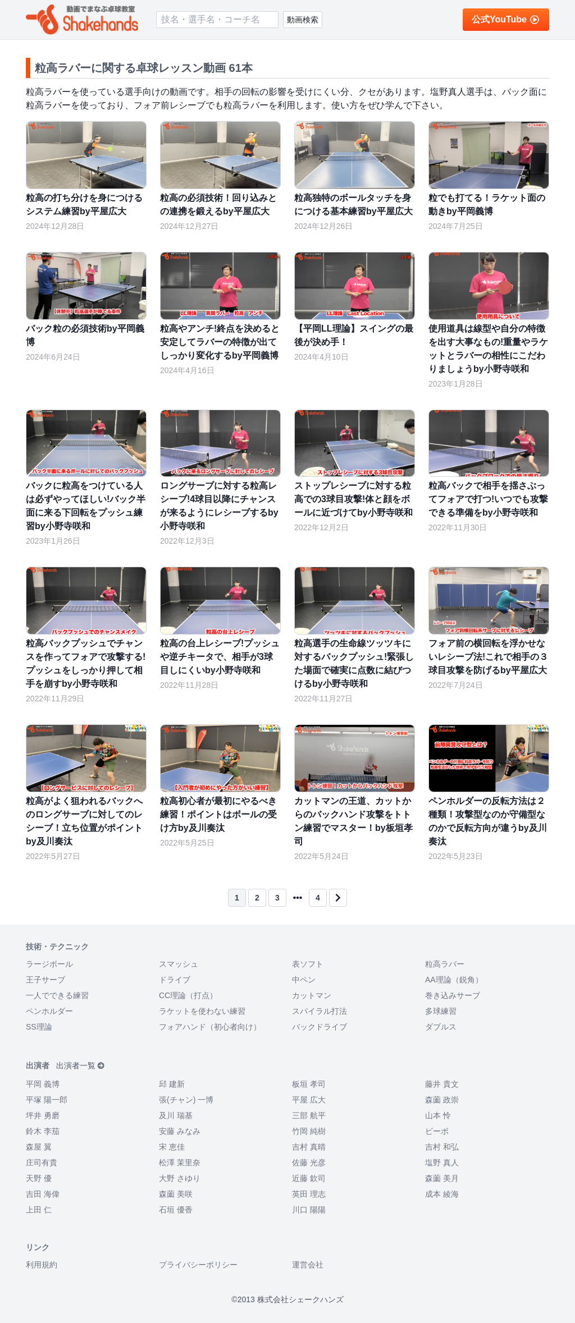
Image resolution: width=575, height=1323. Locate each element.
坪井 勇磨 (43, 1115)
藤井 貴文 (442, 1083)
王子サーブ (45, 979)
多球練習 (441, 1011)
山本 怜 (438, 1115)
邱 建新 (172, 1083)
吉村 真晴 (309, 1146)
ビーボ (437, 1131)
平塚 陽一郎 (46, 1099)
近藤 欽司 (309, 1178)
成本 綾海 (442, 1193)
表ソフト (307, 963)
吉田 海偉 (43, 1193)
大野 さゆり (179, 1178)
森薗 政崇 (442, 1099)
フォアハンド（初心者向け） (210, 1026)
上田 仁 (39, 1209)
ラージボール (49, 963)
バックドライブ (319, 1026)
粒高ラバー (444, 963)
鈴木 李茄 (43, 1131)
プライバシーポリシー (198, 1264)
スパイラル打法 (319, 1011)
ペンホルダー (49, 1011)
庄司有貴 (41, 1162)
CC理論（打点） (188, 995)
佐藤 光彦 (309, 1162)
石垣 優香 (176, 1209)
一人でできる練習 (57, 995)
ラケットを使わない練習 (202, 1011)
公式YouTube (506, 19)
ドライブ (174, 979)
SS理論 (39, 1026)
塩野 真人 (442, 1162)
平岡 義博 (43, 1083)
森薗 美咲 (176, 1193)
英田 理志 (309, 1193)
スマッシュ (178, 963)
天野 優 (39, 1178)
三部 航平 (309, 1115)
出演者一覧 (80, 1065)
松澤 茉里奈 (179, 1162)
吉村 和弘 (442, 1146)
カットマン (311, 995)
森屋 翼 (39, 1146)
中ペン (304, 979)
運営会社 (307, 1264)
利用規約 (41, 1264)
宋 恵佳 (172, 1146)
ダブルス (441, 1026)
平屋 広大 (309, 1099)
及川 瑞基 (176, 1115)
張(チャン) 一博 (186, 1099)
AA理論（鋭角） (454, 979)
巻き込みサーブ (452, 995)
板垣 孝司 (309, 1083)
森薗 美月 (442, 1178)
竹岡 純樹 (309, 1131)
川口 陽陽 (309, 1209)
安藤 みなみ (179, 1131)
